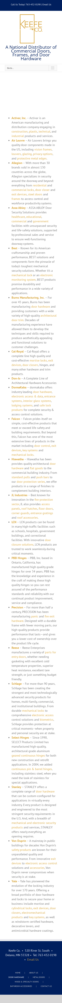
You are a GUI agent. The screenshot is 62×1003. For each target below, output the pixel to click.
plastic (33, 131)
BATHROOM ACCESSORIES (21, 986)
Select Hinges (20, 737)
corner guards (20, 513)
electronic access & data (27, 396)
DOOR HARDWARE (16, 977)
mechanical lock (22, 275)
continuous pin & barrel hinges (32, 769)
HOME (17, 972)
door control (42, 446)
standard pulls (21, 477)
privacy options (43, 154)
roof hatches (29, 508)
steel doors (35, 194)
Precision (17, 607)
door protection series (31, 482)
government (40, 221)
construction (20, 131)
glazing (27, 154)
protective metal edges (32, 158)
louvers (16, 154)
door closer (42, 190)
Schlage (17, 684)
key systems (30, 450)
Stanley (16, 787)
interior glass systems (37, 401)
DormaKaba (19, 387)
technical (44, 131)
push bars (42, 477)
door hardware (40, 306)
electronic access (43, 715)
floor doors (46, 508)
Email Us (46, 4)
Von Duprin (19, 841)
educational (33, 217)
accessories (37, 868)
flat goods (36, 468)
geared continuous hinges (28, 755)
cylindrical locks (22, 908)
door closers (30, 365)
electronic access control (41, 863)
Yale (14, 881)
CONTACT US (46, 986)
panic (34, 616)
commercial (19, 221)
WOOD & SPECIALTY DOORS (27, 981)
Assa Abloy (18, 208)
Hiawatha (18, 459)
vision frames (43, 149)
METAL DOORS (39, 977)
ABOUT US (33, 972)
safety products (21, 850)
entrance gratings (42, 513)
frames (16, 199)
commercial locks (23, 190)
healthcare (18, 217)
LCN (14, 522)
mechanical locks (23, 455)
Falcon (16, 419)
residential (39, 185)
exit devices (19, 194)
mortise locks (38, 360)
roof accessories (27, 517)
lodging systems (22, 405)
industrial (18, 136)
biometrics (46, 719)
